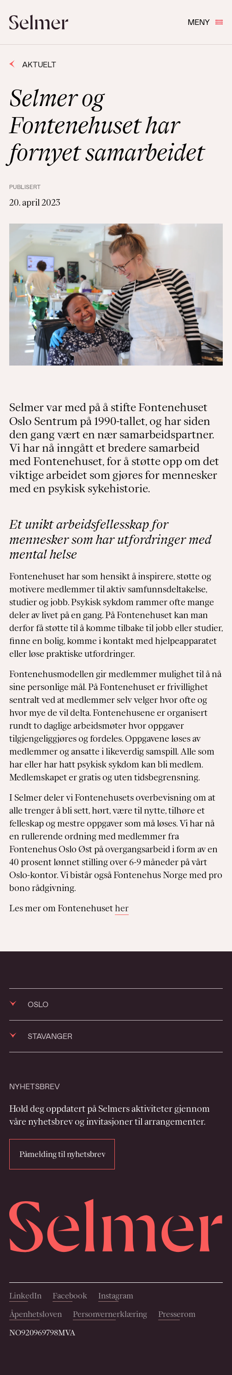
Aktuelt (32, 64)
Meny (205, 22)
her (122, 908)
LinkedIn (25, 1296)
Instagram (115, 1296)
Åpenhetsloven (35, 1314)
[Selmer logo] (38, 22)
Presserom (177, 1314)
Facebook (70, 1296)
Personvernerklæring (110, 1314)
